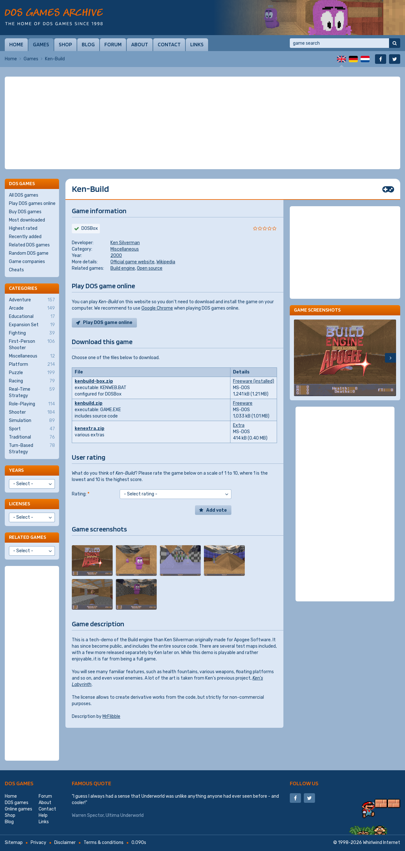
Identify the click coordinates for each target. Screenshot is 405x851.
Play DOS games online (32, 203)
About (139, 44)
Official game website (132, 262)
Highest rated (23, 228)
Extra (238, 425)
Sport (32, 429)
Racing (32, 381)
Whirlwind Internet (381, 842)
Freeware (242, 403)
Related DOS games (29, 245)
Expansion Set (32, 325)
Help (43, 815)
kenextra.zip (89, 428)
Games (41, 44)
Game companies (27, 261)
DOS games (19, 783)
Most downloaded (27, 220)
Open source (149, 268)
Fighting (32, 333)
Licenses (19, 504)
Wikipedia (165, 262)
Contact (169, 44)
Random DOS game (29, 253)
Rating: (80, 494)
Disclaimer (65, 842)
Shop (65, 44)
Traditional (32, 437)
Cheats (16, 270)
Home (16, 44)
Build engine (122, 268)
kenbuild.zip (88, 403)
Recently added (25, 236)
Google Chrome (157, 308)
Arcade (32, 308)
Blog (88, 44)
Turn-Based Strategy (32, 448)
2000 (116, 255)
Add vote (216, 510)
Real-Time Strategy (32, 392)
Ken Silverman (125, 242)
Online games (18, 809)
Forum (113, 44)
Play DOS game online (107, 322)
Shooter (32, 412)
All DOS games (23, 195)
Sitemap (14, 842)
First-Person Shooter (32, 344)
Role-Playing (32, 404)
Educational (32, 316)
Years (16, 470)
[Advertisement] (202, 123)
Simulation (32, 421)
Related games (27, 537)
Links (197, 44)
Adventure (32, 300)
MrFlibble (111, 716)
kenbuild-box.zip (94, 381)
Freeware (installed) (253, 381)
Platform (32, 364)
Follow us (304, 783)
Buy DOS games (25, 212)
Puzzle (32, 373)
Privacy (38, 842)
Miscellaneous (124, 249)
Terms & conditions (104, 842)
